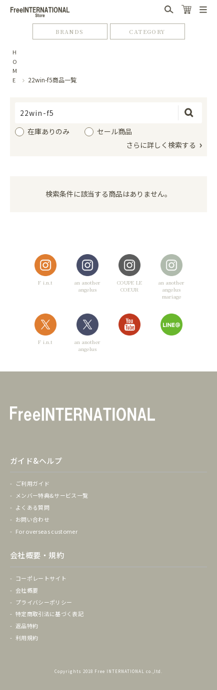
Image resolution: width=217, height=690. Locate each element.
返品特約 (27, 626)
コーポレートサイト (41, 578)
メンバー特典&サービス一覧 (52, 495)
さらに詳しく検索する (161, 145)
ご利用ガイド (33, 483)
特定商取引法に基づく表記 (50, 614)
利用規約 (27, 638)
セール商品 (114, 131)
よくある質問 (33, 507)
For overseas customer (47, 531)
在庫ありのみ (49, 131)
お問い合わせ (33, 519)
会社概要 (27, 590)
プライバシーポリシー (44, 602)
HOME (15, 66)
